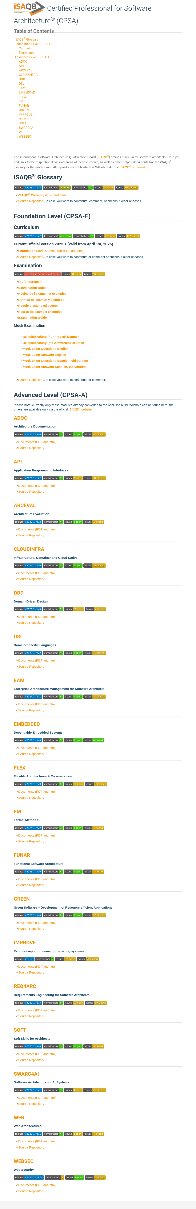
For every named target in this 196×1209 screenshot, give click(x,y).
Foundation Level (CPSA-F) (33, 44)
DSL (21, 84)
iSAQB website (80, 409)
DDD (22, 79)
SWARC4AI (26, 128)
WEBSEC (25, 136)
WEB (22, 132)
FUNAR (24, 106)
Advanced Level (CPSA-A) (33, 57)
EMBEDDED (27, 92)
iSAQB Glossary (27, 39)
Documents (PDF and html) (37, 442)
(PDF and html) (42, 195)
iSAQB (103, 157)
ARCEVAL (25, 70)
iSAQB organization (134, 167)
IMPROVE (25, 114)
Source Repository (31, 201)
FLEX (22, 97)
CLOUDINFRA (28, 75)
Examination (27, 53)
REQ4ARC (25, 119)
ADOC (23, 61)
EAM (22, 88)
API (21, 66)
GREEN (24, 110)
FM (21, 101)
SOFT (23, 123)
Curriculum (26, 48)
